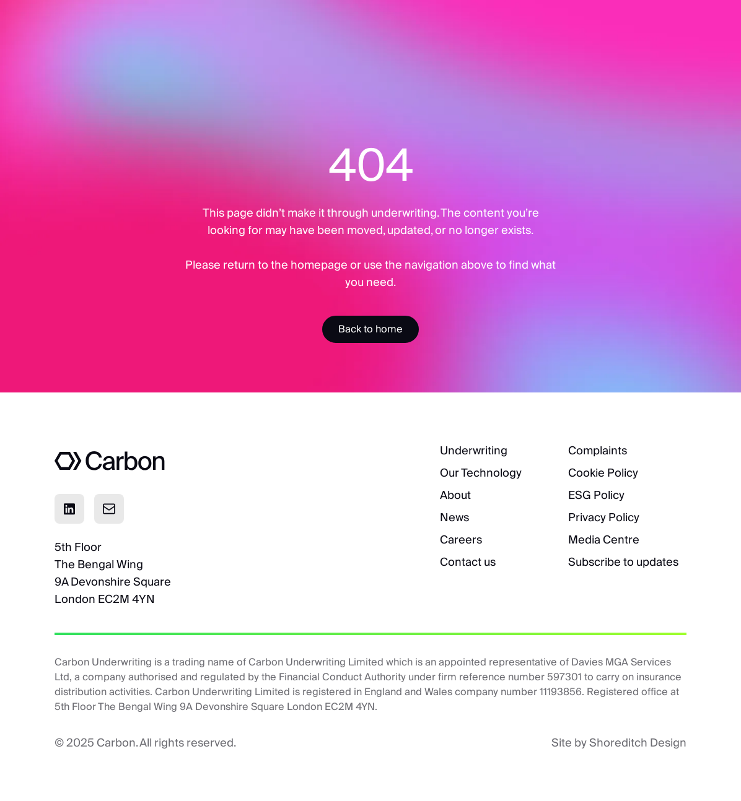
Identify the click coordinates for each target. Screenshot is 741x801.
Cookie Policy (603, 472)
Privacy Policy (603, 517)
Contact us (468, 562)
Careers (461, 539)
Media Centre (603, 539)
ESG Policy (596, 495)
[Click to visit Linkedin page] (69, 509)
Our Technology (481, 472)
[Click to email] (109, 509)
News (454, 517)
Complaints (597, 450)
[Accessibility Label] (370, 329)
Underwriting (473, 450)
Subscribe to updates (623, 562)
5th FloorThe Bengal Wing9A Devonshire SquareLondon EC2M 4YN (113, 573)
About (455, 495)
